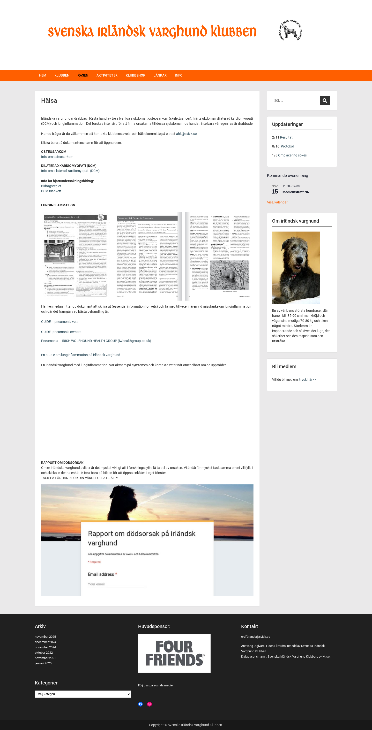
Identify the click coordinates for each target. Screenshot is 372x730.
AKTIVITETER (107, 75)
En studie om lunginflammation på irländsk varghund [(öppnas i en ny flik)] (80, 355)
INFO (179, 75)
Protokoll (287, 146)
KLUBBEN (61, 75)
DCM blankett (51, 191)
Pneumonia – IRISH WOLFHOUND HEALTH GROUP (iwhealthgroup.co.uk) (96, 341)
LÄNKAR (160, 75)
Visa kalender (277, 202)
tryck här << (307, 379)
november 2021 (45, 658)
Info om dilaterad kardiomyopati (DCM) (70, 171)
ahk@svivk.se (186, 134)
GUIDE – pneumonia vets (59, 322)
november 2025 (45, 636)
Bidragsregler (51, 186)
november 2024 (45, 647)
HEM (42, 75)
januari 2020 (43, 663)
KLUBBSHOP (135, 75)
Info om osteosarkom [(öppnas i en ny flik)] (57, 157)
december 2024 (45, 642)
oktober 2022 (44, 652)
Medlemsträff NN (296, 192)
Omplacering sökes (292, 155)
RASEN (83, 75)
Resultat (286, 137)
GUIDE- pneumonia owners (61, 332)
